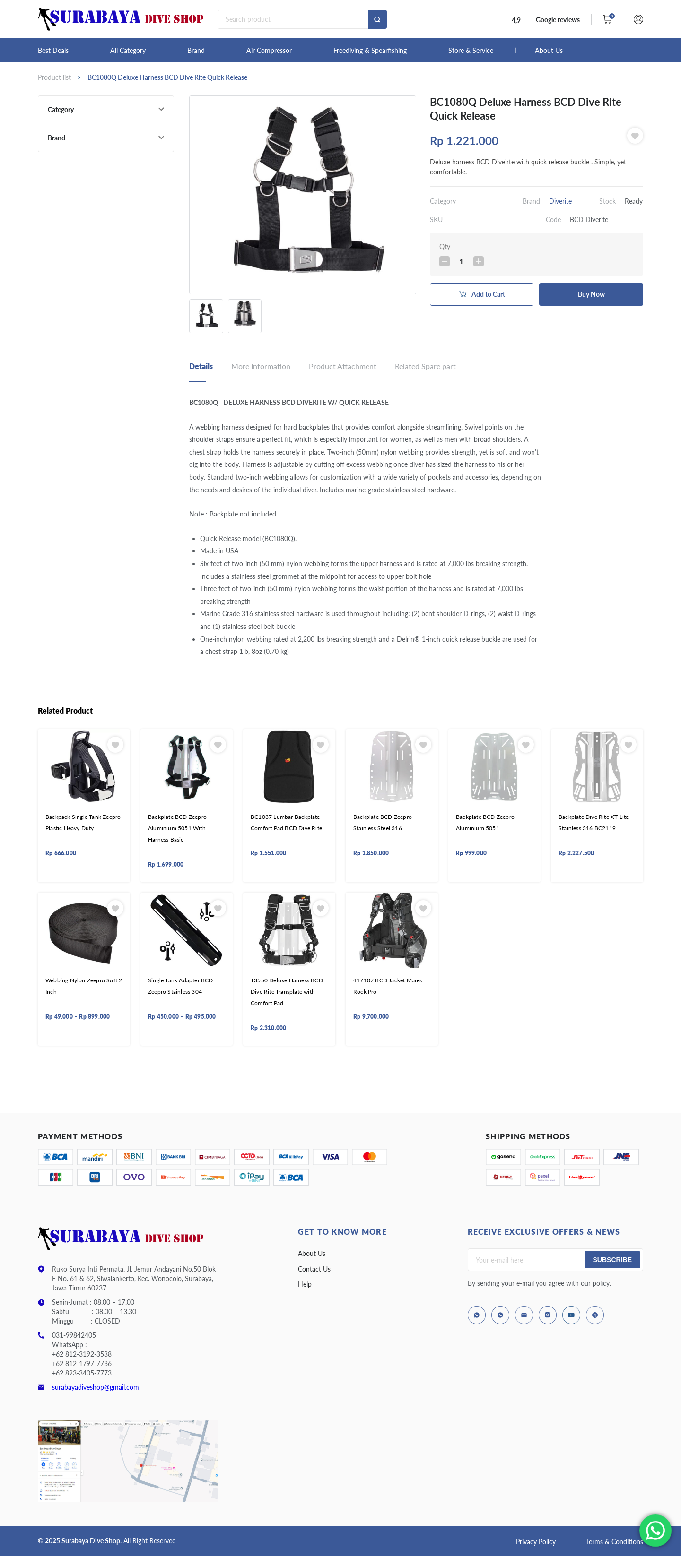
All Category (128, 50)
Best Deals (53, 50)
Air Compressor (269, 50)
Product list (54, 77)
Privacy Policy (536, 1542)
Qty (444, 246)
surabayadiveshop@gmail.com (95, 1387)
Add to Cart (488, 294)
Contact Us (314, 1269)
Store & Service (470, 50)
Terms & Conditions (614, 1542)
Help (305, 1284)
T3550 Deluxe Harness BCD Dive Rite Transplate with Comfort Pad (287, 992)
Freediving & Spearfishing (370, 50)
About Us (549, 50)
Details (201, 365)
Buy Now (591, 294)
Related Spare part (425, 365)
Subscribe (612, 1260)
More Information (260, 365)
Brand (196, 50)
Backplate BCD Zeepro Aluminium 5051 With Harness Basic (177, 828)
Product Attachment (342, 365)
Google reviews (558, 20)
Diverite (560, 201)
